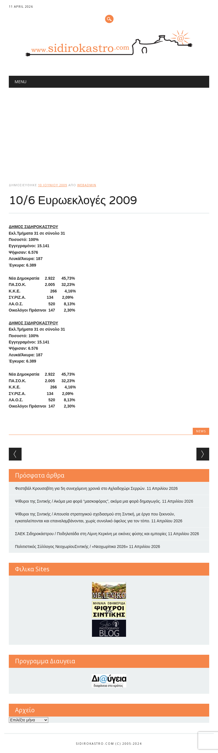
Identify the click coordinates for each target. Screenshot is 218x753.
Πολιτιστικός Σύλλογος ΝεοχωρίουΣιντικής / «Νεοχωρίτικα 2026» (71, 546)
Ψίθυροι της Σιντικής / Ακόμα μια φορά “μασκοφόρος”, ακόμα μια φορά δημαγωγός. (88, 501)
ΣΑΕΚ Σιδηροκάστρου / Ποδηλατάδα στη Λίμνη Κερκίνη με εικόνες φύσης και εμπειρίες (91, 533)
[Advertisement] (109, 130)
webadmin (86, 185)
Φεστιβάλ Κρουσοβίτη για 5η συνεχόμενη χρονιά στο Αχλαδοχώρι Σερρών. (80, 488)
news (201, 431)
